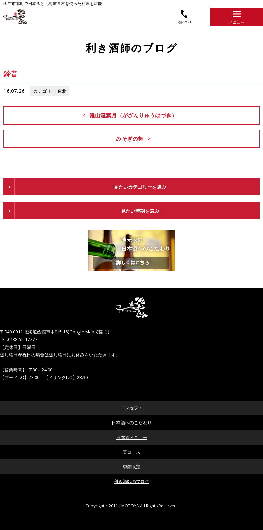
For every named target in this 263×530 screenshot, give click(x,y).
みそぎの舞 (129, 138)
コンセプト (132, 408)
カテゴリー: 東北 (49, 91)
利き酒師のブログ (131, 481)
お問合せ (184, 17)
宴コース (131, 452)
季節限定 (131, 467)
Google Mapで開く (88, 332)
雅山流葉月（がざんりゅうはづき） (133, 115)
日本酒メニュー (131, 437)
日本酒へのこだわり (132, 422)
